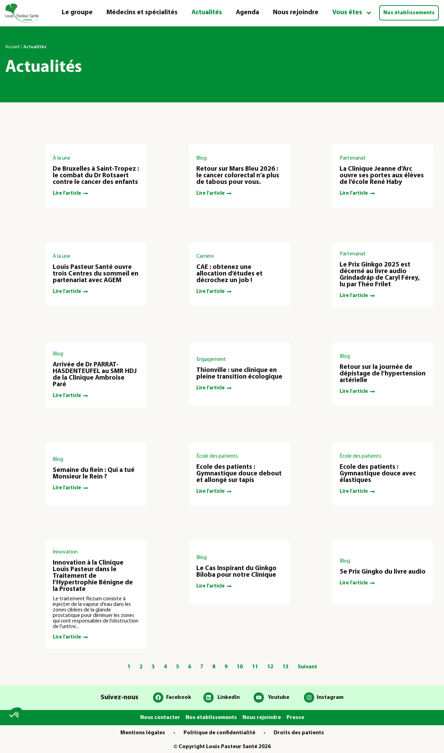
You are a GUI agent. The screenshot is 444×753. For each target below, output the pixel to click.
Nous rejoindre (295, 12)
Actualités (206, 12)
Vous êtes (352, 13)
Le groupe (77, 12)
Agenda (247, 12)
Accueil (12, 47)
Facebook (178, 697)
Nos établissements (409, 13)
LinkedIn (228, 697)
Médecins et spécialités (142, 12)
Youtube (278, 697)
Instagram (330, 697)
